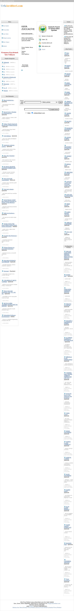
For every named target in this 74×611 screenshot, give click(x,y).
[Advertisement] (38, 10)
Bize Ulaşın (6, 42)
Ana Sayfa (6, 26)
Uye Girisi (5, 34)
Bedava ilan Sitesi (17, 607)
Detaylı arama (7, 38)
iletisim (5, 46)
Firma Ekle (6, 30)
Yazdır (43, 49)
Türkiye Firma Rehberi (29, 607)
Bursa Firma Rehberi (42, 607)
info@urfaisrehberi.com (53, 603)
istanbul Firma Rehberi (55, 607)
